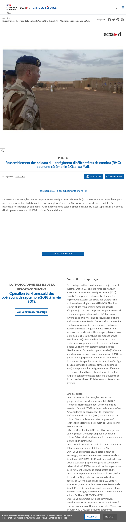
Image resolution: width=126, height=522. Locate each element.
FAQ (36, 396)
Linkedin (111, 376)
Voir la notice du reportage (32, 277)
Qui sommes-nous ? (13, 396)
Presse (95, 416)
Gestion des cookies (71, 416)
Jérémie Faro (20, 176)
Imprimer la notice (114, 176)
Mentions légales (70, 411)
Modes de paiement (42, 406)
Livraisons (38, 401)
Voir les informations (63, 218)
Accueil (5, 18)
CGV (65, 396)
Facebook (96, 376)
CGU (65, 401)
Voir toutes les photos (112, 360)
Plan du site (100, 489)
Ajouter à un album (94, 176)
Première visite (98, 401)
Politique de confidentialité (75, 406)
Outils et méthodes (42, 411)
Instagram (119, 376)
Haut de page (106, 468)
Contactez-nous (99, 411)
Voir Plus (94, 301)
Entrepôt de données (101, 406)
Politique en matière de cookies (53, 518)
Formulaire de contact (16, 460)
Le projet (96, 396)
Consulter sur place (13, 401)
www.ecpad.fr (11, 406)
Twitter (104, 376)
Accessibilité (39, 416)
